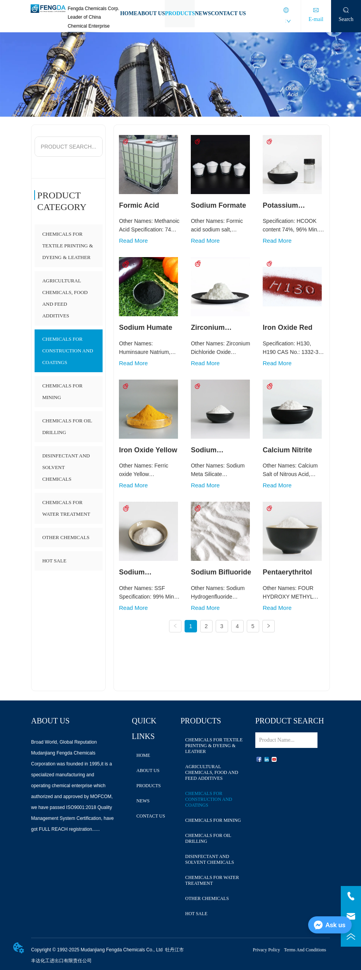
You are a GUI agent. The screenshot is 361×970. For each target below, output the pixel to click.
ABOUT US (151, 13)
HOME (128, 13)
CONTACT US (228, 13)
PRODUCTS (180, 13)
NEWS (203, 13)
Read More (133, 240)
